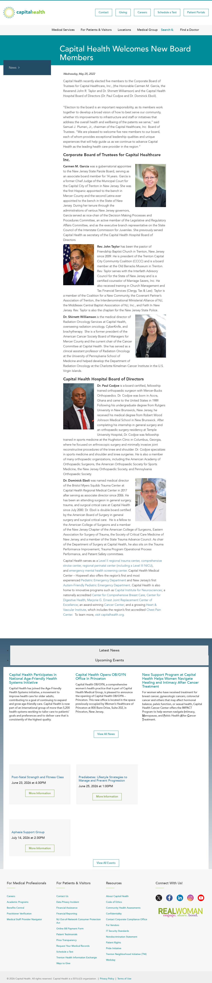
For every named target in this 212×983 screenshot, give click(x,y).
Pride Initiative (113, 948)
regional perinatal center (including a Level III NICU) (118, 566)
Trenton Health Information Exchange (76, 957)
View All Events (106, 863)
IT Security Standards (117, 931)
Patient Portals (196, 12)
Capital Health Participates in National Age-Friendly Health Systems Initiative (33, 679)
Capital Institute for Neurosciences (138, 590)
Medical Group (147, 30)
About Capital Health (117, 896)
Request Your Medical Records (73, 946)
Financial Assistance (66, 907)
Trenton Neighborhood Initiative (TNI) (126, 954)
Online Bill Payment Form (70, 928)
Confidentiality (114, 913)
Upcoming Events (109, 660)
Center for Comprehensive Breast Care (118, 595)
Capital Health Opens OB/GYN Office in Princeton (101, 677)
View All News (106, 734)
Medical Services (63, 30)
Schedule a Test (167, 12)
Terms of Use (124, 978)
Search (165, 30)
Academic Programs (17, 902)
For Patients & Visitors (96, 30)
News (12, 67)
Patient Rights (113, 942)
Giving (123, 12)
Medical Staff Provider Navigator (24, 919)
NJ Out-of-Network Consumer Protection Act (78, 921)
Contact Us (62, 896)
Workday (110, 959)
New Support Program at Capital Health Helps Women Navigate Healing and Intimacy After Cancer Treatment (170, 681)
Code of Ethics (114, 902)
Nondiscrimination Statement (121, 936)
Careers (142, 12)
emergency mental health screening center (98, 570)
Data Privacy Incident (67, 902)
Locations (124, 30)
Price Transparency (66, 940)
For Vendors (112, 925)
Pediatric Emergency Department (103, 580)
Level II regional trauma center (119, 561)
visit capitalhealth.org (109, 615)
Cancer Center (114, 605)
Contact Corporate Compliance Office (126, 919)
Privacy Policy (107, 978)
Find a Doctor (189, 30)
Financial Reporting (66, 913)
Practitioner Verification (19, 913)
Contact (104, 12)
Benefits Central (15, 907)
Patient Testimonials (66, 934)
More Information (40, 793)
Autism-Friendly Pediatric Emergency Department (96, 585)
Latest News (109, 650)
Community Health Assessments (123, 907)
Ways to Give (63, 963)
